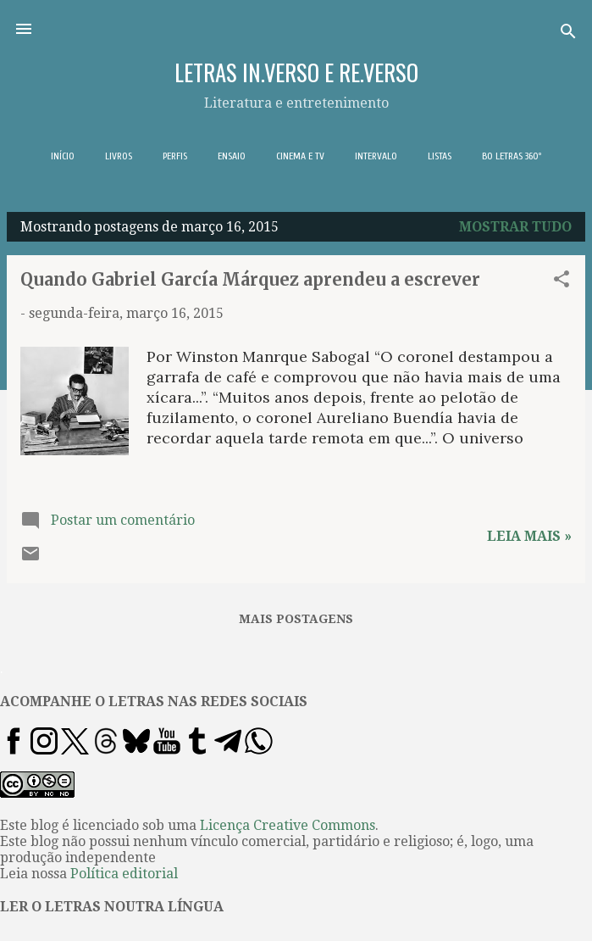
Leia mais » (529, 536)
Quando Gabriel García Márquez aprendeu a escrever (250, 279)
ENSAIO (232, 156)
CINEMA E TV (300, 156)
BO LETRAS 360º (511, 156)
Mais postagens (296, 619)
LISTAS (439, 156)
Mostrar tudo (515, 227)
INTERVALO (376, 156)
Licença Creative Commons (287, 825)
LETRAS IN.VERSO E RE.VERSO (296, 72)
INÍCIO (63, 156)
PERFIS (175, 156)
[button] (561, 282)
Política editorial (124, 874)
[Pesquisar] (568, 34)
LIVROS (118, 156)
